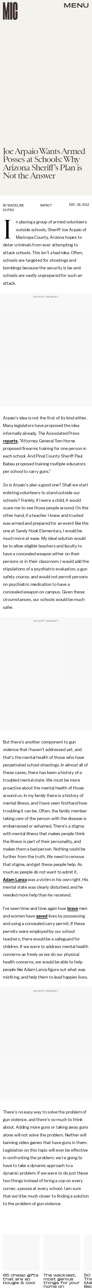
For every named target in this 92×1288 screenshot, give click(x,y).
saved (42, 916)
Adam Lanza (15, 879)
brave (72, 908)
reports (10, 441)
